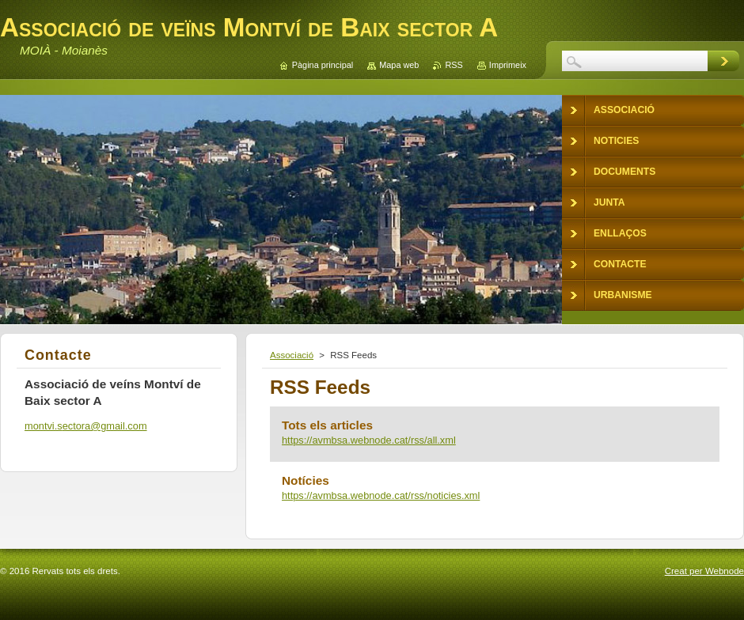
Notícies (305, 480)
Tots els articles (327, 425)
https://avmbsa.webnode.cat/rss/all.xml (369, 440)
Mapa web (399, 65)
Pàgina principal (322, 65)
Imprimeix (507, 65)
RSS (453, 65)
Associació (291, 355)
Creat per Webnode (704, 571)
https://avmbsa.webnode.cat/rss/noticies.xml (381, 495)
